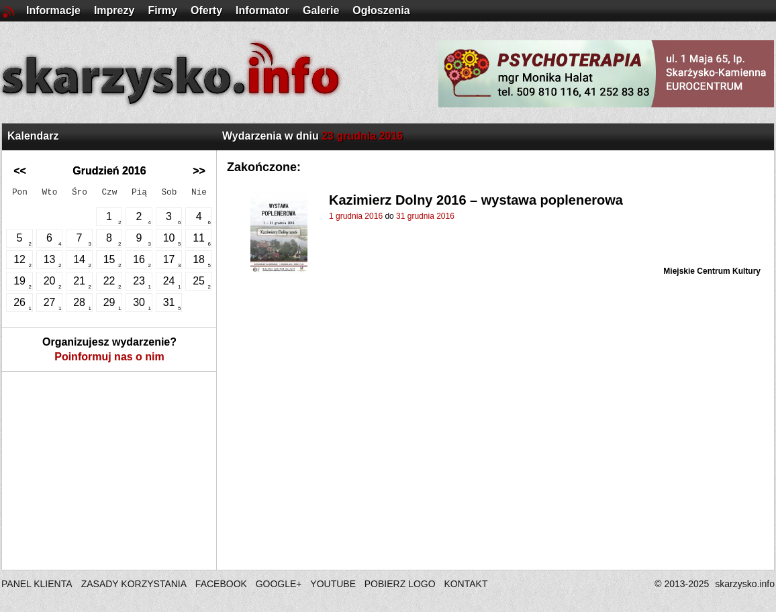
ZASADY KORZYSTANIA (134, 583)
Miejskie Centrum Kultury (712, 271)
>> (199, 170)
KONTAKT (465, 583)
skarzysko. (745, 583)
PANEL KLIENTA (38, 583)
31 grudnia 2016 (425, 216)
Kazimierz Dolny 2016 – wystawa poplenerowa (476, 200)
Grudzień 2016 (109, 170)
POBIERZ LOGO (400, 583)
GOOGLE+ (279, 583)
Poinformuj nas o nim (109, 356)
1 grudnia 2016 (356, 216)
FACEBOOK (221, 583)
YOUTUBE (333, 583)
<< (19, 170)
